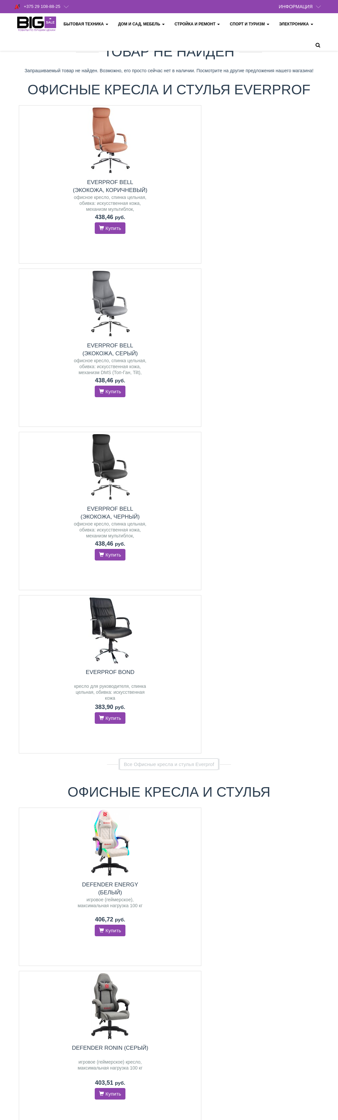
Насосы (209, 620)
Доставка (183, 926)
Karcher (204, 795)
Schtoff (34, 633)
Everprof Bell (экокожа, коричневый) (54, 190)
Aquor (211, 633)
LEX (58, 640)
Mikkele (226, 647)
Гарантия (183, 969)
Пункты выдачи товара (197, 961)
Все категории (169, 868)
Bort (190, 795)
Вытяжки (49, 620)
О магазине (185, 935)
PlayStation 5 (63, 803)
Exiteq (71, 647)
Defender (300, 648)
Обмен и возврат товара (198, 986)
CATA (56, 647)
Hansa (131, 803)
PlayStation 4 (33, 803)
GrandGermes (33, 647)
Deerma (223, 795)
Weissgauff (45, 661)
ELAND (199, 654)
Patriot (189, 647)
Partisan (207, 647)
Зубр (215, 654)
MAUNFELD (56, 633)
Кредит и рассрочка (193, 978)
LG (139, 662)
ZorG (49, 654)
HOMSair (32, 654)
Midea (147, 803)
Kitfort (206, 815)
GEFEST (42, 640)
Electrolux (144, 648)
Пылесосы (209, 781)
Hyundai (228, 640)
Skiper (226, 633)
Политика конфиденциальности (205, 944)
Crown (188, 809)
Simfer (125, 648)
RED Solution (218, 802)
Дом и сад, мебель (142, 24)
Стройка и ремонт (197, 24)
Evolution (278, 648)
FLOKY (305, 641)
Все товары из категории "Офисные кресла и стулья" (169, 487)
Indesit (289, 823)
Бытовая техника (86, 24)
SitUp (269, 641)
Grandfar (193, 633)
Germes (65, 654)
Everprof (286, 641)
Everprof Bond (294, 182)
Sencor (227, 809)
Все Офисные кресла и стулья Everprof (169, 274)
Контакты (183, 918)
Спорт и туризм (250, 24)
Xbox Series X (49, 810)
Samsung (208, 809)
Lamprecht (190, 640)
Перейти (49, 677)
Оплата (181, 952)
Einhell (211, 640)
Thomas (193, 802)
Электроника (297, 24)
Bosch (110, 655)
